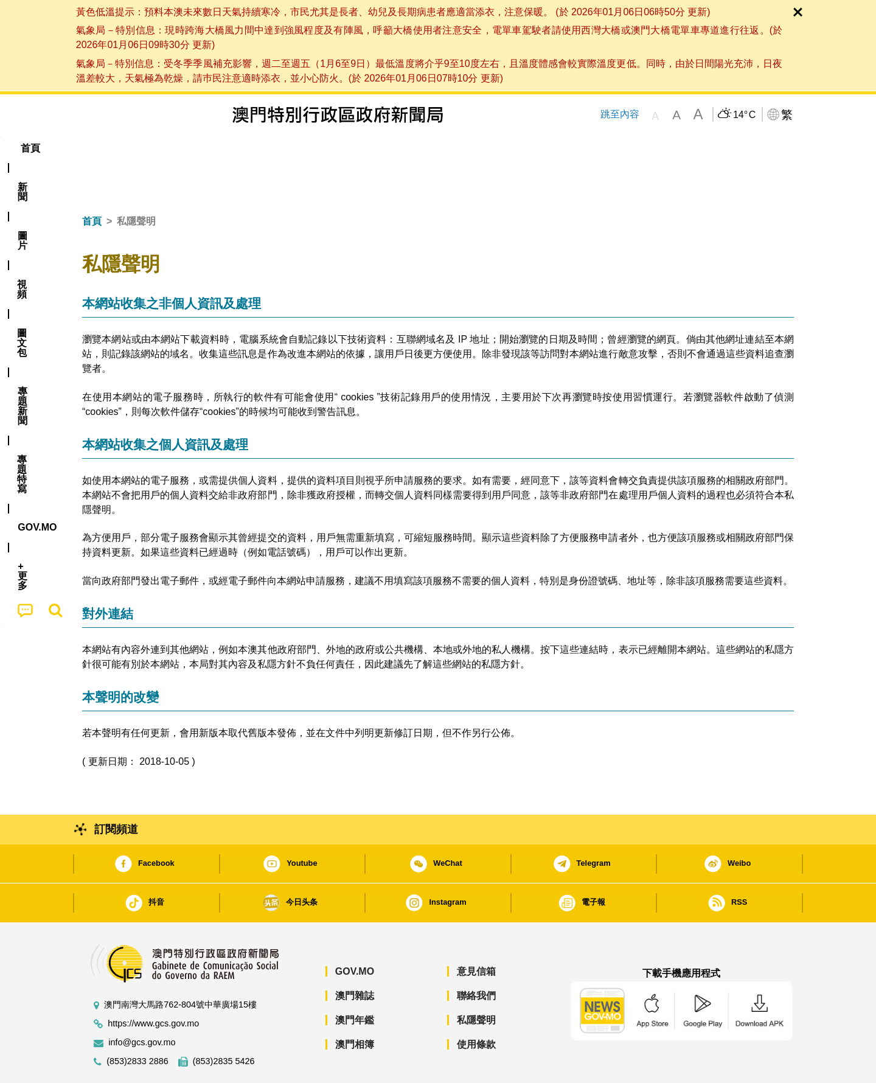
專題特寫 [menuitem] (406, 148)
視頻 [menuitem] (238, 148)
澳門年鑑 (354, 983)
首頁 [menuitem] (103, 148)
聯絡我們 (476, 958)
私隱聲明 (476, 983)
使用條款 (476, 1007)
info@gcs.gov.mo (141, 1005)
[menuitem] (148, 148)
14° (744, 115)
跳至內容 (619, 114)
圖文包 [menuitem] (286, 148)
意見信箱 (476, 934)
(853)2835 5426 (224, 1024)
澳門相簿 (354, 1007)
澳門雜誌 (354, 958)
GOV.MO (354, 934)
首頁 (92, 184)
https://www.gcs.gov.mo (153, 986)
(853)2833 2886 (137, 1024)
